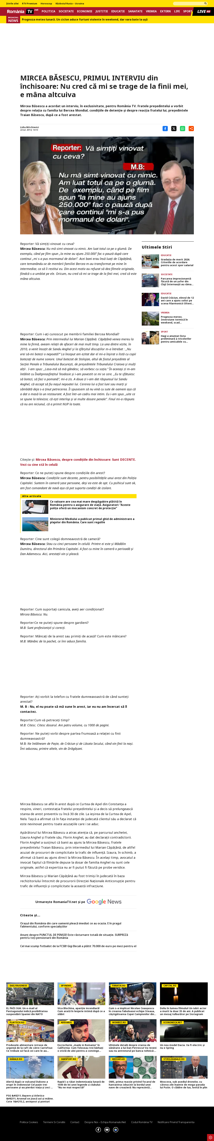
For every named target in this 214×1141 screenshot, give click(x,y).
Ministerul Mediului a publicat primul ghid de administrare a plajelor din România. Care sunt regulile (92, 520)
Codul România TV (142, 1122)
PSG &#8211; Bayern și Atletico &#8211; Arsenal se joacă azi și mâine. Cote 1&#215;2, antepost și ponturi (30, 1098)
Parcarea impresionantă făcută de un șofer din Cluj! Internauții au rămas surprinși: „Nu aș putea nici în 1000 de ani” (177, 281)
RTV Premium (29, 3)
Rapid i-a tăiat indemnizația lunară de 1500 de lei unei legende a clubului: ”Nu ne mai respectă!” (81, 1084)
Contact (74, 1122)
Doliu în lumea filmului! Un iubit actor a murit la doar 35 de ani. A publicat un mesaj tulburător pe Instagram (183, 1011)
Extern (165, 11)
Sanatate (135, 11)
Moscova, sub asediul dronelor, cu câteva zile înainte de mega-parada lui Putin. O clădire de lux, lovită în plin (183, 1084)
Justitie (102, 11)
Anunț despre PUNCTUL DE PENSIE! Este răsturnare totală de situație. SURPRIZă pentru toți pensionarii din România (74, 936)
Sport (187, 11)
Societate (66, 11)
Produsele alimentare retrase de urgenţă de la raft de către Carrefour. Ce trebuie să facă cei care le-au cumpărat (29, 1048)
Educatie (118, 11)
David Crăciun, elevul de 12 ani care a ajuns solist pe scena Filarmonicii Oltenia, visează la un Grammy (177, 300)
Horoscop (46, 3)
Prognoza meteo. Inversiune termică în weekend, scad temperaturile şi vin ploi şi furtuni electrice (177, 319)
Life (177, 11)
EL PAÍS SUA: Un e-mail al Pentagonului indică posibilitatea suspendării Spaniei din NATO (27, 1011)
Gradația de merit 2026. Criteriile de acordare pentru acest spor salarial (177, 262)
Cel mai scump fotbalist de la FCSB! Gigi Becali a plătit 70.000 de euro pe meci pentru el (78, 946)
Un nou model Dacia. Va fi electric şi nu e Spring (182, 1047)
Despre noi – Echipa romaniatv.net (105, 1122)
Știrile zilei (12, 3)
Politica (48, 11)
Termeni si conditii (54, 1122)
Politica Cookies (29, 1122)
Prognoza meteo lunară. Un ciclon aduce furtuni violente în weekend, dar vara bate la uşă (85, 19)
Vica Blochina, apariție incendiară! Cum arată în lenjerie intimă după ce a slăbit (81, 1011)
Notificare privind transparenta (176, 1122)
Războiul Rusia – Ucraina (70, 3)
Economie (84, 11)
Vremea (151, 11)
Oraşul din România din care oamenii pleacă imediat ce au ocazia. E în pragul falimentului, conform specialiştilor (70, 925)
